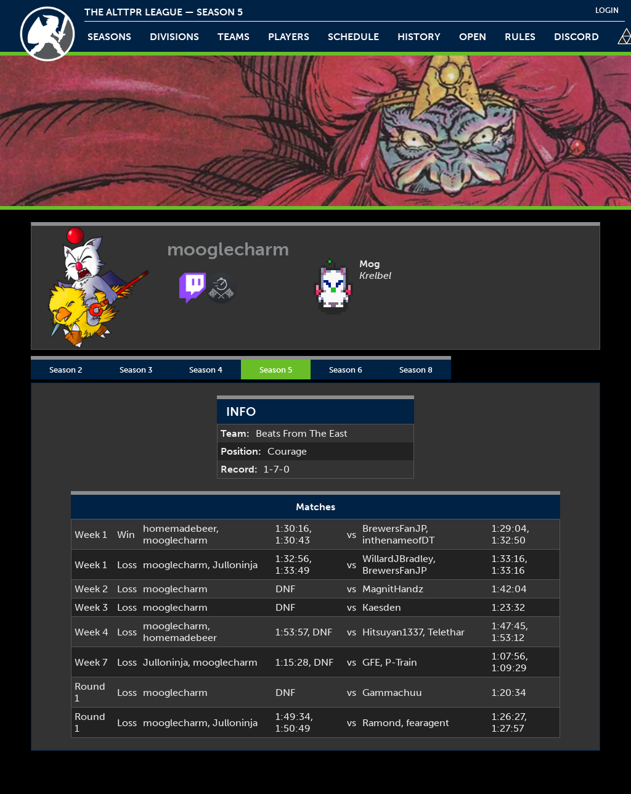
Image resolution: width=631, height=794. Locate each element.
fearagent (427, 723)
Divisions (174, 37)
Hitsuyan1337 (392, 632)
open (472, 37)
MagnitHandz (392, 589)
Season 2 (66, 369)
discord (576, 37)
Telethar (446, 632)
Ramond (381, 723)
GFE (371, 662)
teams (234, 37)
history (419, 37)
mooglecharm (175, 540)
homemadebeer (179, 528)
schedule (353, 37)
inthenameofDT (398, 540)
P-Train (401, 662)
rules (520, 37)
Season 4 (205, 369)
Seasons (109, 37)
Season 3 (136, 369)
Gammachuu (392, 692)
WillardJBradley (397, 558)
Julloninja (235, 565)
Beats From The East (302, 433)
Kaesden (381, 607)
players (288, 37)
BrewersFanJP (394, 528)
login (607, 10)
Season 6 (345, 369)
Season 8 (416, 369)
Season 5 (275, 369)
